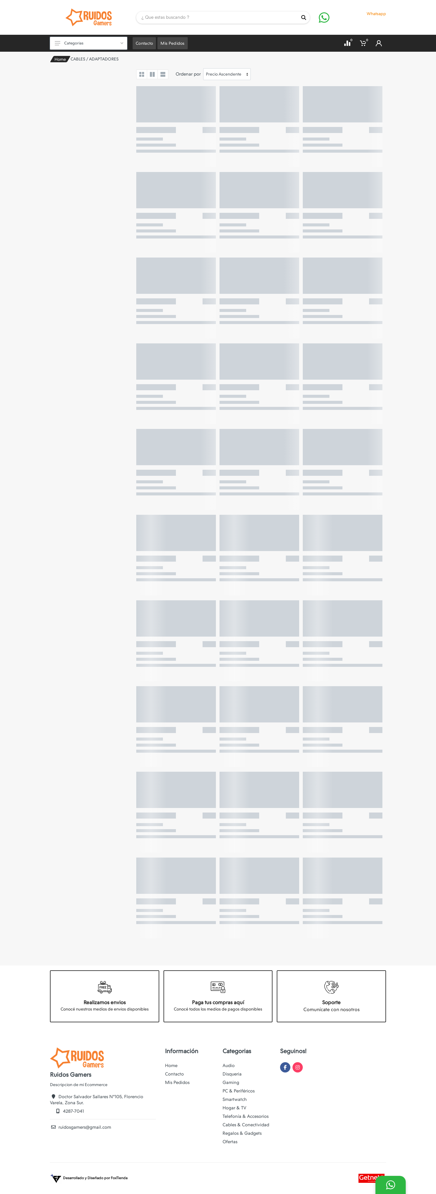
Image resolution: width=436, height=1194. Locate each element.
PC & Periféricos (239, 1091)
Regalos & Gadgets (242, 1133)
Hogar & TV (234, 1107)
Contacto (174, 1074)
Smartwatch (235, 1099)
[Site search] (217, 17)
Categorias (89, 43)
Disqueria (232, 1074)
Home (60, 59)
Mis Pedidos (177, 1082)
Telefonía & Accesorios (246, 1116)
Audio (229, 1065)
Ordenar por (188, 74)
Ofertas (230, 1141)
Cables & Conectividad (246, 1124)
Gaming (231, 1082)
